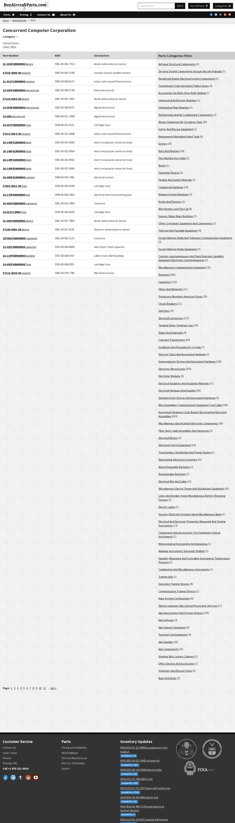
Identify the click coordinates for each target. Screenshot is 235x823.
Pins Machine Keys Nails (172, 158)
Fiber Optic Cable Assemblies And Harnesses (183, 431)
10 (40, 688)
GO (180, 6)
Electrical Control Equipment (174, 445)
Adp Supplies (165, 642)
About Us (67, 14)
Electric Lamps (166, 507)
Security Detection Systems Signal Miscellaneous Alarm (190, 514)
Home (6, 20)
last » (53, 688)
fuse (17, 125)
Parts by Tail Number (73, 763)
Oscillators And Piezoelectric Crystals (179, 347)
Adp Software (166, 620)
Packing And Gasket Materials (175, 180)
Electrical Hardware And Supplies (177, 390)
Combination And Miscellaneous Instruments (183, 569)
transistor (20, 203)
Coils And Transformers (171, 340)
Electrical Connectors (170, 318)
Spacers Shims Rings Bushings (175, 216)
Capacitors (164, 282)
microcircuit (21, 90)
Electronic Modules (169, 376)
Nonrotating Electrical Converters (177, 459)
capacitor (19, 247)
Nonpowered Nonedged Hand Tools (179, 136)
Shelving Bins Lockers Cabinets (176, 656)
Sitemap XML (10, 763)
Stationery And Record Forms (175, 671)
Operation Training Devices (173, 584)
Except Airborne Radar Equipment (177, 249)
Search (65, 768)
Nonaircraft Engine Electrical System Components (186, 78)
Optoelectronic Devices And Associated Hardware (187, 398)
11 (44, 688)
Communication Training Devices (177, 591)
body (17, 142)
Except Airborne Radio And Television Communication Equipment (195, 238)
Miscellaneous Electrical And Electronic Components (188, 423)
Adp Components (168, 649)
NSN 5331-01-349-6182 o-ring (136, 779)
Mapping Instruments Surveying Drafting (181, 551)
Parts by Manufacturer (74, 758)
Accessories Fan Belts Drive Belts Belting (182, 93)
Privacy (7, 758)
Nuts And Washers (169, 151)
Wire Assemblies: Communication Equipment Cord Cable (190, 405)
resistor (17, 73)
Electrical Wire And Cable (172, 481)
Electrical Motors (168, 438)
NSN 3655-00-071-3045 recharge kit (140, 760)
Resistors (163, 274)
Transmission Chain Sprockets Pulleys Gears (183, 86)
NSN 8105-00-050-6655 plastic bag (139, 797)
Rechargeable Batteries (172, 474)
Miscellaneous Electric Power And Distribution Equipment (191, 488)
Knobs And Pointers (169, 202)
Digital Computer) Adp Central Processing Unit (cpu (187, 606)
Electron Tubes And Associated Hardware (182, 354)
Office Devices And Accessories (176, 663)
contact (19, 177)
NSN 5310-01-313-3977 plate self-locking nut (145, 788)
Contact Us (46, 14)
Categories (223, 6)
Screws (162, 143)
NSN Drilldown (70, 753)
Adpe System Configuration (174, 598)
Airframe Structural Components (177, 64)
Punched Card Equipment (173, 634)
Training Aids (165, 577)
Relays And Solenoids (170, 332)
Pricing (26, 14)
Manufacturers (19, 20)
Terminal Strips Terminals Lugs (175, 325)
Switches (163, 311)
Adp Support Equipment (172, 627)
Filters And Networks (170, 289)
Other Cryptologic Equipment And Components (185, 223)
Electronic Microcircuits (171, 369)
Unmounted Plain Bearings (173, 107)
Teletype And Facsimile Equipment (178, 230)
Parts (9, 14)
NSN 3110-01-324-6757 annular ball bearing (144, 819)
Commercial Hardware (170, 187)
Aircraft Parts (199, 6)
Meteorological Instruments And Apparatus (183, 544)
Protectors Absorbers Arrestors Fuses (180, 296)
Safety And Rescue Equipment (175, 129)
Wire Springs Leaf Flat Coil (173, 209)
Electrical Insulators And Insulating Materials (183, 383)
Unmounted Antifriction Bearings (177, 100)
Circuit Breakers (167, 303)
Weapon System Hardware (173, 194)
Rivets (162, 165)
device (18, 64)
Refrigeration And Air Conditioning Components (185, 115)
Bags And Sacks (167, 678)
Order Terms (10, 753)
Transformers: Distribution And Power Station (184, 452)
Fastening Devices (169, 172)
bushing (19, 255)
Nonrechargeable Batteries (174, 467)
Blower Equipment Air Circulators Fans (180, 122)
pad (16, 195)
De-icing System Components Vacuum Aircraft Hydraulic (190, 71)
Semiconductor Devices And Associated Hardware (187, 361)
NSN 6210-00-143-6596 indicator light (141, 770)
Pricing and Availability (74, 747)
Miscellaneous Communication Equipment (182, 267)
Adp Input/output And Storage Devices (180, 613)
